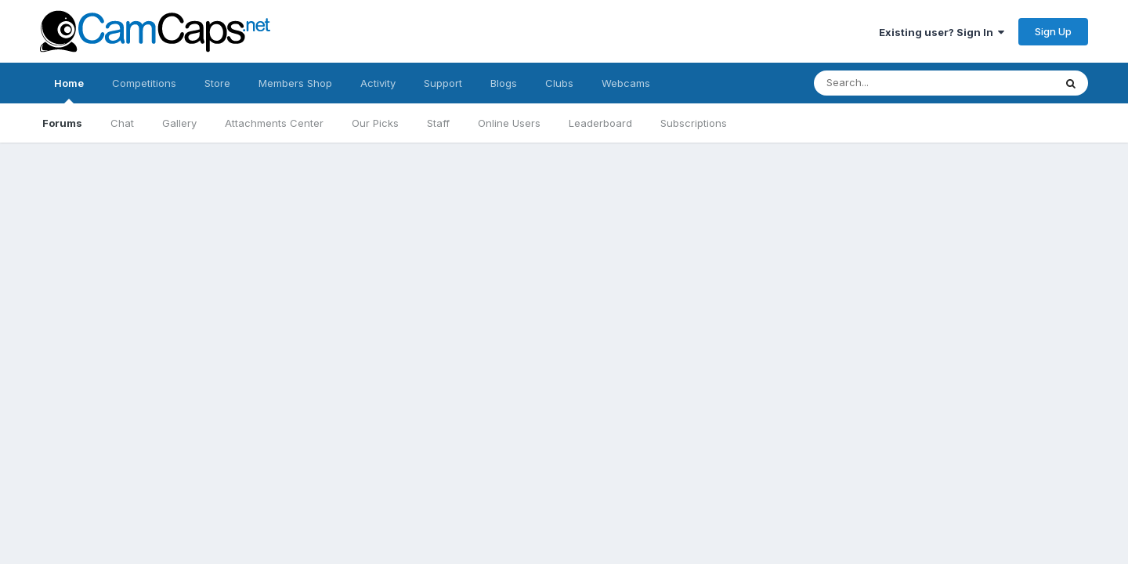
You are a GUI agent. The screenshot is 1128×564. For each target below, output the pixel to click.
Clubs (559, 83)
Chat (122, 123)
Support (443, 83)
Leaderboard (600, 123)
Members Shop (295, 83)
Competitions (144, 83)
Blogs (503, 83)
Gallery (179, 123)
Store (217, 83)
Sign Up (1053, 31)
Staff (438, 123)
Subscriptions (693, 123)
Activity (378, 83)
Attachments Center (274, 123)
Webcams (626, 83)
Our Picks (375, 123)
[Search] (918, 83)
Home (69, 90)
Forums (62, 123)
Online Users (509, 123)
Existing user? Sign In (941, 32)
